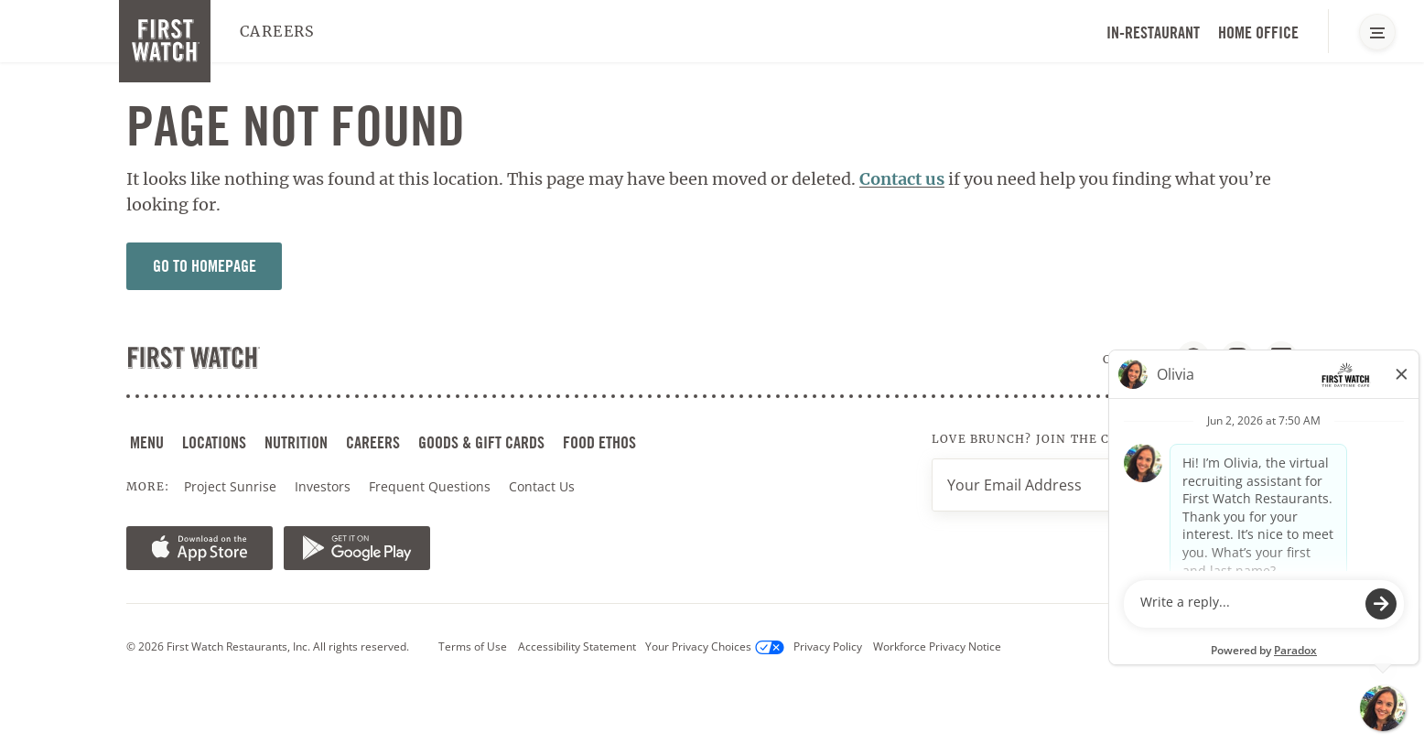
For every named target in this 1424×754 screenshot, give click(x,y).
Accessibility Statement (577, 646)
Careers (278, 31)
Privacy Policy (827, 646)
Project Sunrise (230, 486)
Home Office (1258, 32)
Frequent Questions (430, 486)
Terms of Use (472, 646)
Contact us (901, 178)
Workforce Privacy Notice (937, 646)
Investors (324, 487)
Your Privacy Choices (714, 646)
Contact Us (542, 486)
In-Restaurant (1153, 32)
